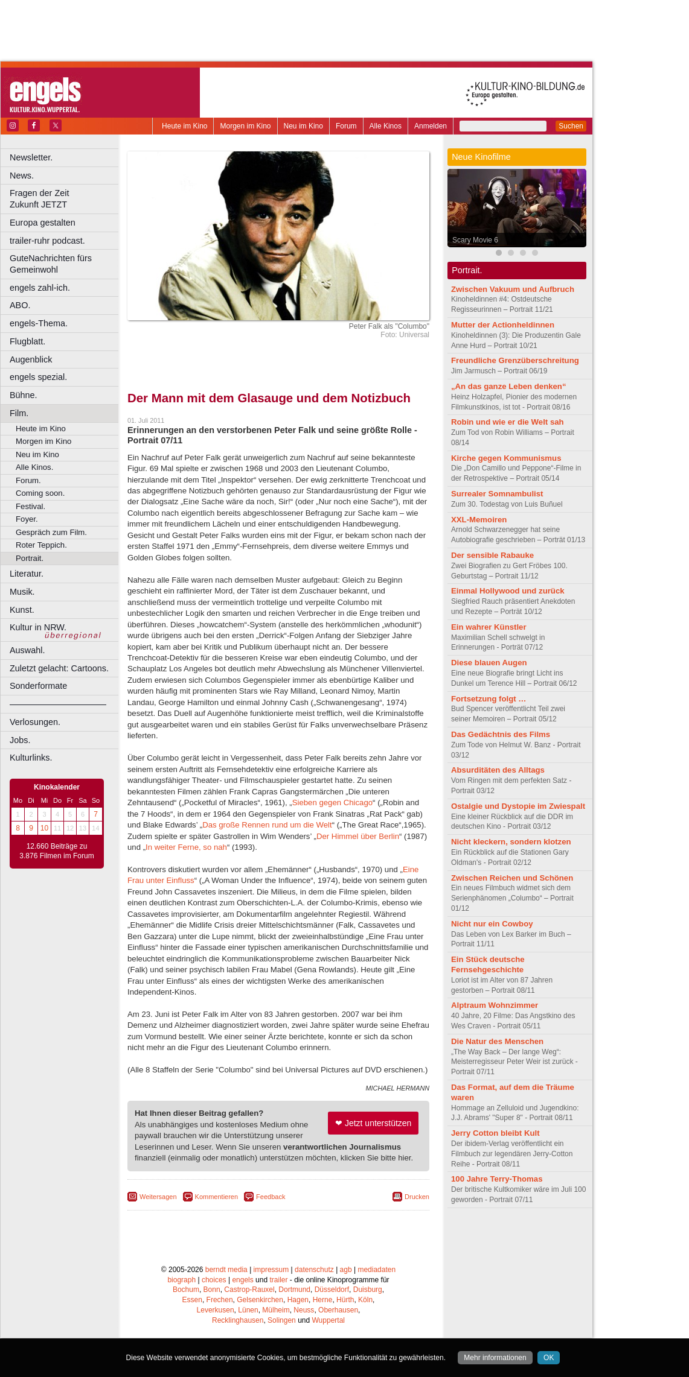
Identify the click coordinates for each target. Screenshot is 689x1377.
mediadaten (376, 1269)
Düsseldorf (332, 1289)
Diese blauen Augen (489, 662)
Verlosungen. (35, 722)
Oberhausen (338, 1310)
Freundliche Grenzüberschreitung (515, 360)
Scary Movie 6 (475, 240)
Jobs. (20, 740)
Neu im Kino (303, 126)
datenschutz (314, 1269)
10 (44, 828)
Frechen (220, 1300)
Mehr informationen (495, 1357)
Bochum (186, 1289)
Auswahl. (27, 650)
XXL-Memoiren (479, 519)
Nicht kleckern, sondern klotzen (511, 841)
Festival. (30, 506)
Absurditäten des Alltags (498, 769)
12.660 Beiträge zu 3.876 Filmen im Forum (56, 851)
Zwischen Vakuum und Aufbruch (512, 289)
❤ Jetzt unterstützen (373, 1123)
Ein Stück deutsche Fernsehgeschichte (488, 964)
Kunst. (22, 610)
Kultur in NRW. (38, 627)
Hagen (298, 1300)
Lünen (248, 1310)
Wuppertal (328, 1320)
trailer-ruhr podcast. (47, 240)
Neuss (303, 1310)
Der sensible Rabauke (492, 555)
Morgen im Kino (245, 126)
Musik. (22, 592)
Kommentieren (217, 1196)
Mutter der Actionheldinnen (502, 324)
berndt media (226, 1269)
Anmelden (430, 126)
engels (242, 1280)
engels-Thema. (39, 323)
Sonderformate (38, 686)
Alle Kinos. (34, 467)
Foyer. (27, 519)
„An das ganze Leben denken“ (508, 386)
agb (346, 1269)
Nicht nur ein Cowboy (492, 923)
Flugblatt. (27, 341)
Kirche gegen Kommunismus (506, 458)
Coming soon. (40, 493)
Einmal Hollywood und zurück (508, 590)
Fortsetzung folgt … (489, 698)
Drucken (417, 1196)
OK (548, 1357)
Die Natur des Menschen (497, 1041)
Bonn (211, 1289)
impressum (271, 1269)
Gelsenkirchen (260, 1300)
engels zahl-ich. (40, 288)
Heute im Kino (184, 126)
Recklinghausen (237, 1320)
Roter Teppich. (41, 544)
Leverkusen (215, 1310)
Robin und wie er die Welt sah (507, 421)
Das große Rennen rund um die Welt (267, 824)
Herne (323, 1300)
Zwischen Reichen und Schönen (512, 877)
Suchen (571, 126)
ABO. (20, 305)
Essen (192, 1300)
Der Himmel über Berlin (357, 836)
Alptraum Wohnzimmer (494, 1005)
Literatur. (26, 573)
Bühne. (23, 395)
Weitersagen (158, 1196)
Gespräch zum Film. (51, 532)
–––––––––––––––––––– (58, 704)
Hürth (345, 1300)
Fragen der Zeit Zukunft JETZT (65, 198)
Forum (346, 126)
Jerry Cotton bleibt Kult (495, 1133)
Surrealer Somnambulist (497, 493)
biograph (181, 1280)
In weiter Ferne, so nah (186, 847)
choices (214, 1280)
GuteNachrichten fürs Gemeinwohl (51, 263)
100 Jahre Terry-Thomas (496, 1178)
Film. (19, 413)
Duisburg (367, 1289)
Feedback (270, 1196)
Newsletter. (31, 157)
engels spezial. (38, 377)
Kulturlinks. (31, 757)
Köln (365, 1300)
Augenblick (31, 359)
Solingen (282, 1320)
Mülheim (275, 1310)
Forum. (28, 480)
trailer (278, 1280)
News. (22, 175)
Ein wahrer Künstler (489, 627)
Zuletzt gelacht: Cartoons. (59, 668)
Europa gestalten (42, 222)
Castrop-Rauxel (249, 1289)
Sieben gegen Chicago (332, 802)
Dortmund (294, 1289)
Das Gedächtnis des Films (500, 734)
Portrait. (29, 558)
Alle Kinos (386, 126)
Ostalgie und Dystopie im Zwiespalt (518, 806)
